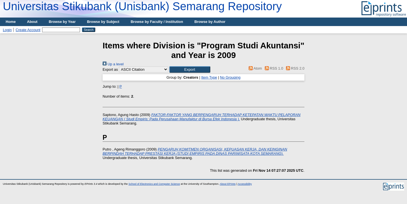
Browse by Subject (103, 22)
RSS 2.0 (294, 68)
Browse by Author (210, 22)
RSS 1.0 (273, 68)
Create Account (28, 30)
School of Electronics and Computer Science (154, 183)
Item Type (209, 77)
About (32, 22)
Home (11, 22)
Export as (110, 69)
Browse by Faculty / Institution (157, 22)
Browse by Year (62, 22)
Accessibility (245, 183)
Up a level (113, 64)
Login (7, 30)
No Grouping (230, 77)
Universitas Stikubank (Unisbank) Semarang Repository (142, 6)
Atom (254, 68)
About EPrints (227, 183)
